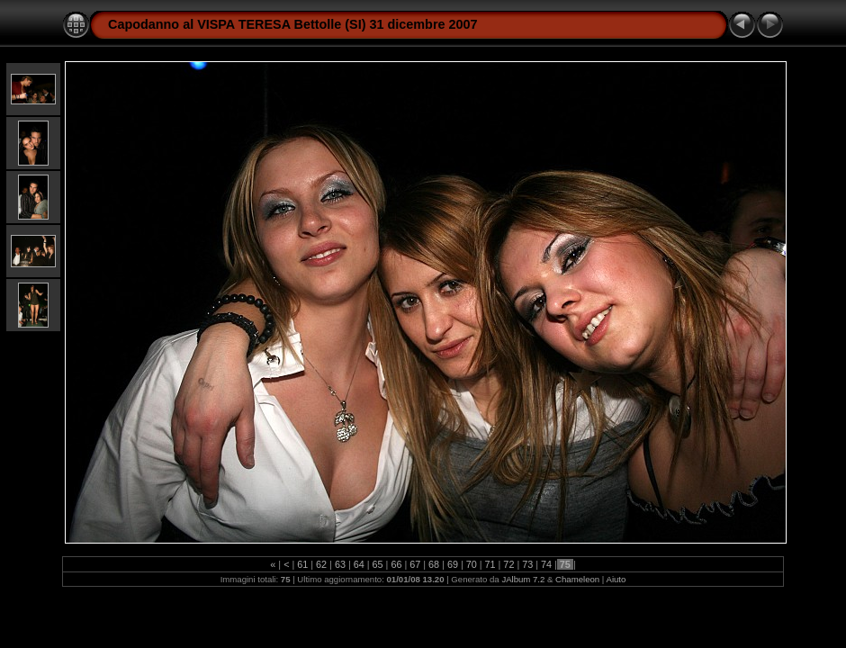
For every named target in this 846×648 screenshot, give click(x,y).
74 (546, 564)
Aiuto (616, 579)
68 (434, 564)
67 (415, 564)
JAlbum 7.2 (522, 579)
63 (340, 564)
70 (472, 564)
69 (453, 564)
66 (396, 564)
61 (302, 564)
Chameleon (577, 579)
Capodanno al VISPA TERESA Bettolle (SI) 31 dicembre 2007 (293, 24)
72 (508, 564)
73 (527, 564)
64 (359, 564)
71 (490, 564)
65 (378, 564)
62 (321, 564)
